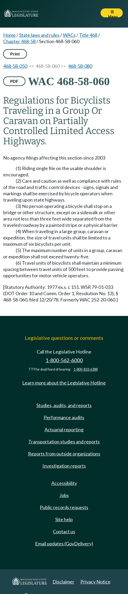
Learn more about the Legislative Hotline (64, 383)
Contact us (64, 531)
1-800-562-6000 (64, 360)
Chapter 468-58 (19, 41)
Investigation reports (64, 466)
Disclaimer (63, 582)
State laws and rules (39, 35)
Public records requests (64, 507)
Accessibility (64, 483)
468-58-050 (15, 66)
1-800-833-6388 (86, 369)
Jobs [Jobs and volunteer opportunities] (64, 495)
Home (9, 35)
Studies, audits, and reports (64, 405)
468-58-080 (80, 66)
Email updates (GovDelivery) (64, 543)
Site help (64, 519)
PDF (14, 81)
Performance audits (64, 417)
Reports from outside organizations (64, 454)
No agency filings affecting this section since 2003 (54, 158)
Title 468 (88, 35)
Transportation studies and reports (64, 441)
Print (15, 53)
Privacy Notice (95, 582)
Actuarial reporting (64, 429)
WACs (69, 35)
